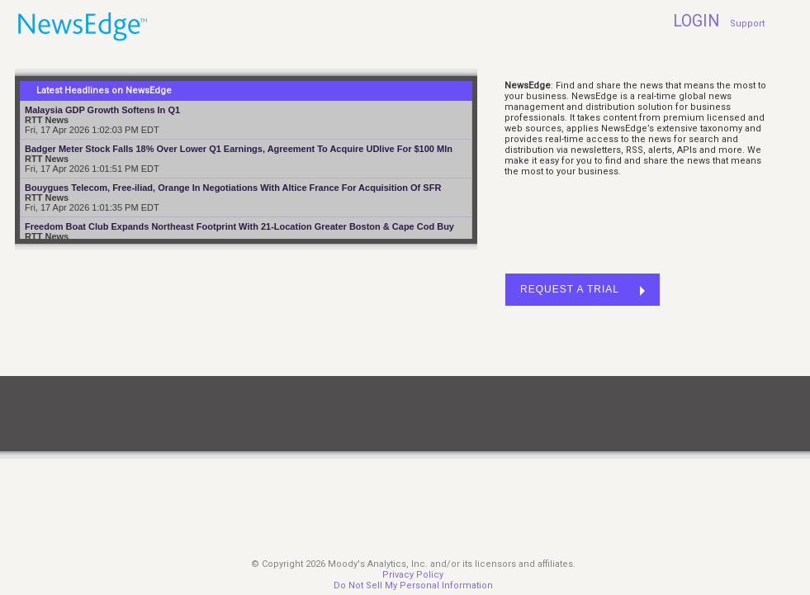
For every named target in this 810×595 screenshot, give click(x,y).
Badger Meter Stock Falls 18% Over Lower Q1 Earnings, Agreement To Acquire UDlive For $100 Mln (238, 149)
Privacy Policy (412, 574)
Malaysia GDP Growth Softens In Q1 (102, 110)
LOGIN (696, 21)
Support (747, 23)
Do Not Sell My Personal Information (413, 585)
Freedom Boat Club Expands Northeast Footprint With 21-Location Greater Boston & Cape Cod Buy (239, 226)
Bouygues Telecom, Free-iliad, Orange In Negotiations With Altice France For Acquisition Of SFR (233, 188)
